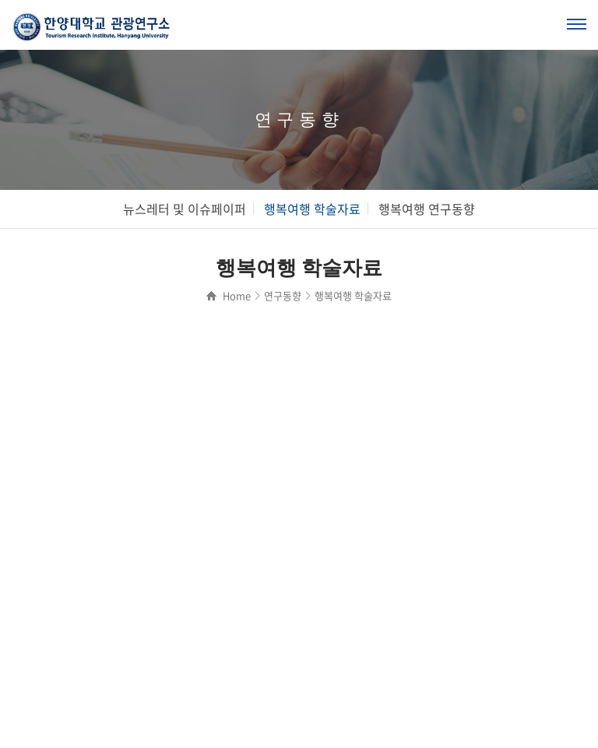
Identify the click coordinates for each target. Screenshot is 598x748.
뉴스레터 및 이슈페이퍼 (184, 208)
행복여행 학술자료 (312, 208)
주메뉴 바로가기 (0, 0)
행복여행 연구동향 (426, 208)
